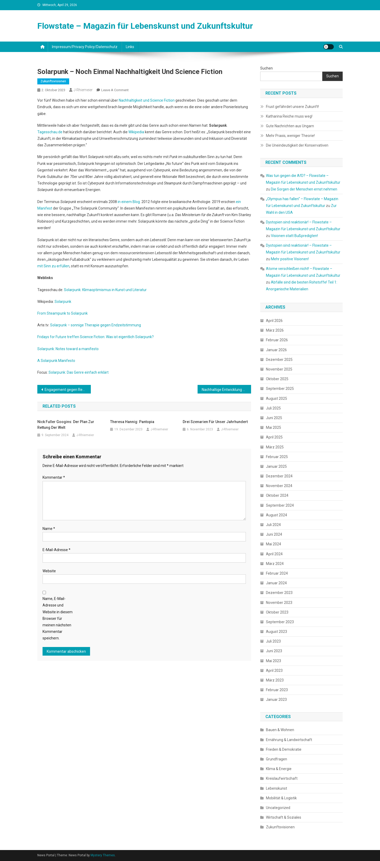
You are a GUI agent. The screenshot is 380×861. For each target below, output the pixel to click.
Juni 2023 (274, 651)
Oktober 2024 (277, 495)
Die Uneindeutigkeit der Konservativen (297, 145)
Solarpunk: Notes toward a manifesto (68, 349)
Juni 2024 (274, 534)
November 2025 (279, 369)
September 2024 (280, 505)
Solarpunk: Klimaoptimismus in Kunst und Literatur (105, 290)
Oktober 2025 (277, 379)
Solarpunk (63, 301)
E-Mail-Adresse (56, 550)
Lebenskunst (276, 788)
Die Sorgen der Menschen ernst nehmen (304, 189)
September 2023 (280, 622)
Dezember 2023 (279, 593)
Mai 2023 (273, 661)
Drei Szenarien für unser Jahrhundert (215, 422)
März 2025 (275, 447)
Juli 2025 (273, 408)
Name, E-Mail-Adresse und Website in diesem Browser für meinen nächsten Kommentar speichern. (58, 618)
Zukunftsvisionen (53, 81)
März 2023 (275, 680)
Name (49, 529)
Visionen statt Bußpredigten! (294, 236)
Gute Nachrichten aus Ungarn (290, 126)
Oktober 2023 (277, 612)
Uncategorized (278, 808)
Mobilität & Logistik (281, 798)
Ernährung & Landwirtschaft (289, 740)
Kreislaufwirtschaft (282, 778)
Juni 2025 (274, 418)
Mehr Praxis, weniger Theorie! (290, 136)
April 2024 (274, 554)
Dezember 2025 (279, 359)
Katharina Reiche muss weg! (289, 116)
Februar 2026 (277, 340)
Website (49, 571)
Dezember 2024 (279, 476)
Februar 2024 (277, 573)
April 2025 (274, 437)
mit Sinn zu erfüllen (53, 266)
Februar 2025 (277, 457)
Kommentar (54, 477)
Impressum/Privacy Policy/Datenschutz (84, 47)
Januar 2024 (276, 583)
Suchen (266, 68)
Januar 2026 (276, 350)
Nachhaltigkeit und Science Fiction (147, 100)
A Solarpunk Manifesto (56, 361)
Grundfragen (276, 759)
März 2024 (275, 564)
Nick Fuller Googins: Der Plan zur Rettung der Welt (65, 425)
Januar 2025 (276, 466)
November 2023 (279, 602)
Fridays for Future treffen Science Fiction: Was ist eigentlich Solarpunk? (95, 337)
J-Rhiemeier (83, 90)
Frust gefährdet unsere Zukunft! (292, 107)
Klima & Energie (279, 769)
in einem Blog (129, 202)
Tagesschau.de (49, 132)
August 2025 (276, 398)
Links (130, 47)
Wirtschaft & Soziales (283, 817)
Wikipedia (136, 132)
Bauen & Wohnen (280, 730)
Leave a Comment (115, 90)
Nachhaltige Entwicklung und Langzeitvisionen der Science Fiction (226, 390)
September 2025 (280, 388)
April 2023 (274, 670)
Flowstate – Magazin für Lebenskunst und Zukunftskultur (145, 26)
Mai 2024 (273, 544)
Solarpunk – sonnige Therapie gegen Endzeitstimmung (95, 325)
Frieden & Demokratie (283, 749)
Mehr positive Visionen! (290, 259)
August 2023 (276, 631)
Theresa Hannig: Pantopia (132, 422)
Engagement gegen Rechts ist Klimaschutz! (68, 390)
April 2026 (274, 321)
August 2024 (276, 515)
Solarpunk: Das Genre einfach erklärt (79, 372)
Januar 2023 (276, 699)
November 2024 (279, 486)
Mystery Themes (103, 855)
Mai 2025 (273, 427)
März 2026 (275, 330)
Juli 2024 (273, 525)
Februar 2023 (277, 690)
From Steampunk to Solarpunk (62, 313)
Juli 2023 (273, 641)
